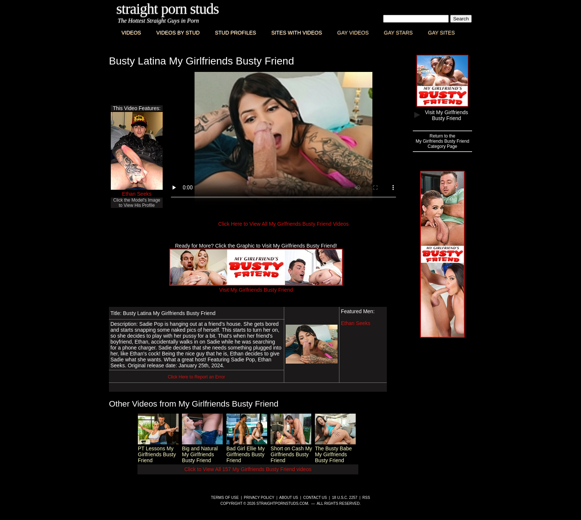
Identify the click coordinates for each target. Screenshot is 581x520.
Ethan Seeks (136, 194)
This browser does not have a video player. (283, 138)
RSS (366, 498)
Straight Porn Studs (167, 8)
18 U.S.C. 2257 (344, 498)
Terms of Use (225, 498)
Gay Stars (398, 33)
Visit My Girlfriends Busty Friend (256, 287)
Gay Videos (353, 33)
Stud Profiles (235, 33)
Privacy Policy (259, 498)
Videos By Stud (178, 33)
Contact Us (315, 498)
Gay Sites (441, 33)
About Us (288, 498)
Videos (131, 33)
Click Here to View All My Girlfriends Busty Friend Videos (283, 224)
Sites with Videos (296, 33)
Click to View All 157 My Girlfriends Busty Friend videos (248, 469)
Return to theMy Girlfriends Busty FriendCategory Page (442, 141)
